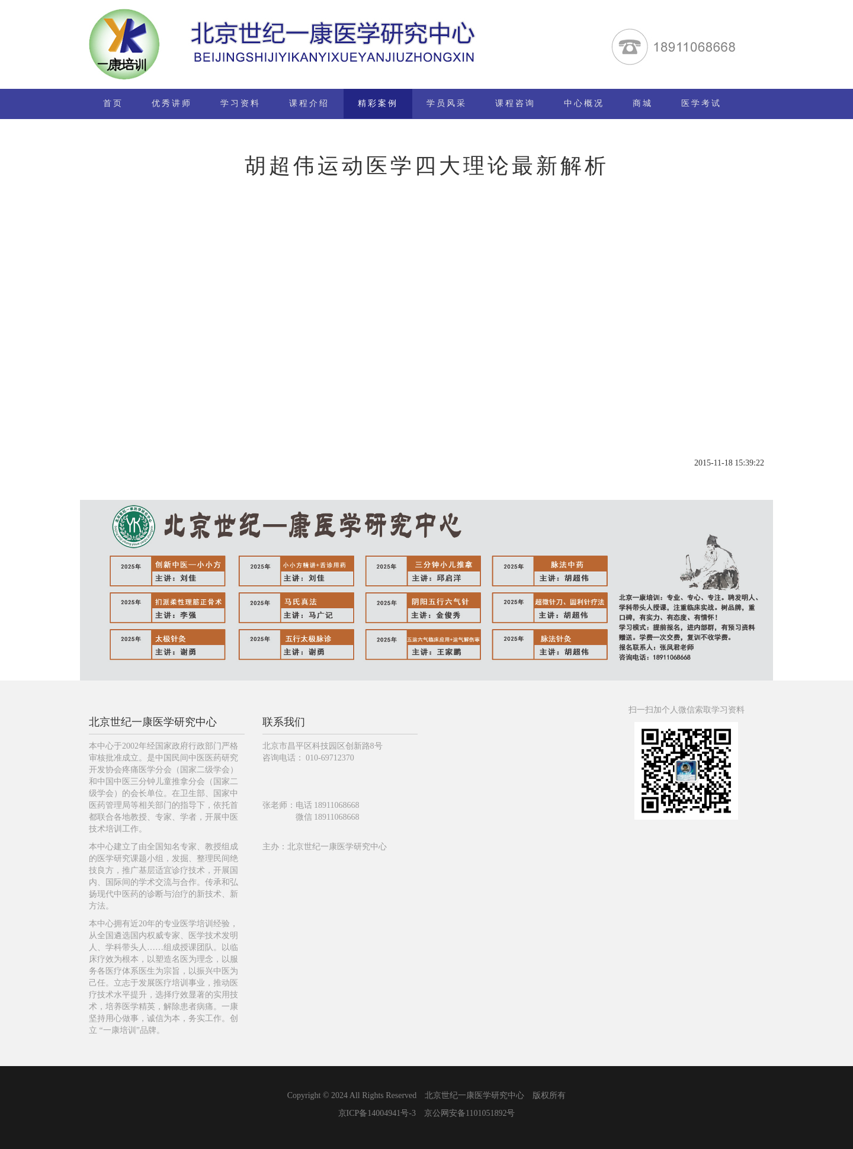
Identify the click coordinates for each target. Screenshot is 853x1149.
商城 (643, 103)
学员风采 (446, 103)
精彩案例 (378, 103)
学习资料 (240, 103)
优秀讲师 (172, 103)
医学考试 (701, 103)
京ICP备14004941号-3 (377, 1113)
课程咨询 (515, 103)
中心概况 (584, 103)
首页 (113, 103)
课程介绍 (309, 103)
